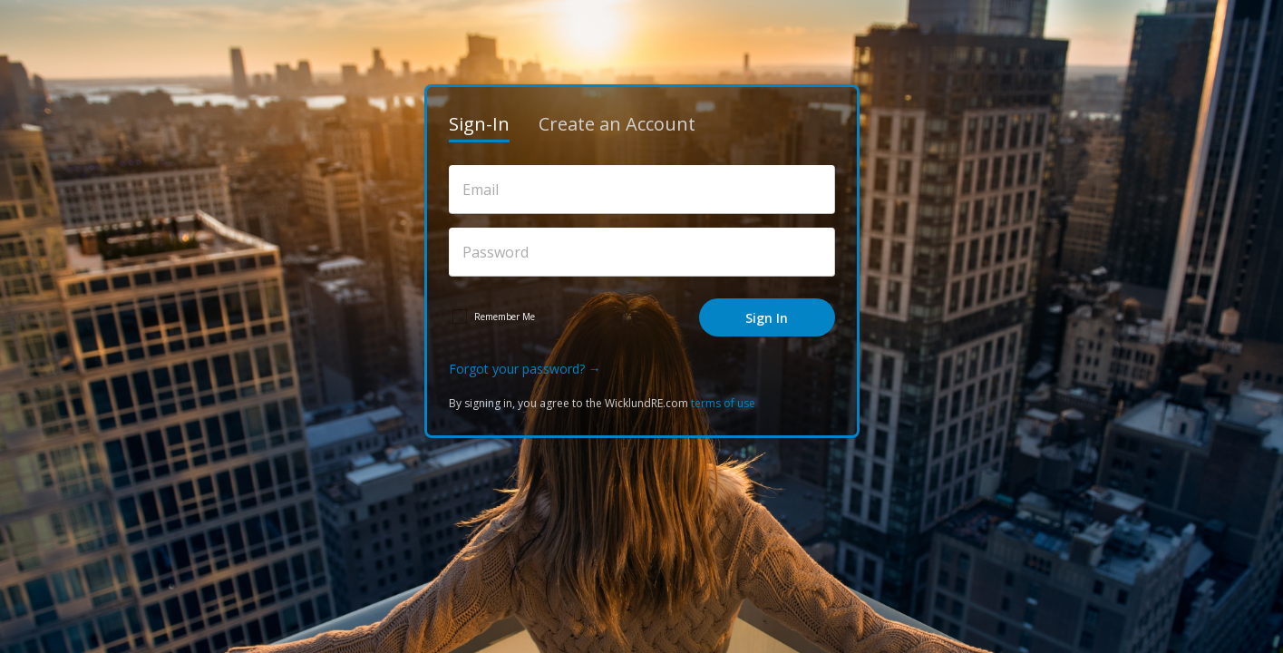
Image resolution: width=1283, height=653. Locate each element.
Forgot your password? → (525, 368)
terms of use (723, 403)
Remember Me (504, 316)
